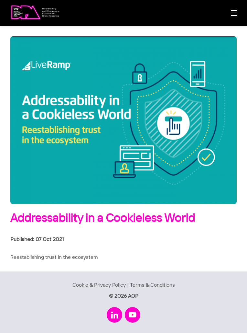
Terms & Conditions (152, 285)
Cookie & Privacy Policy (99, 285)
